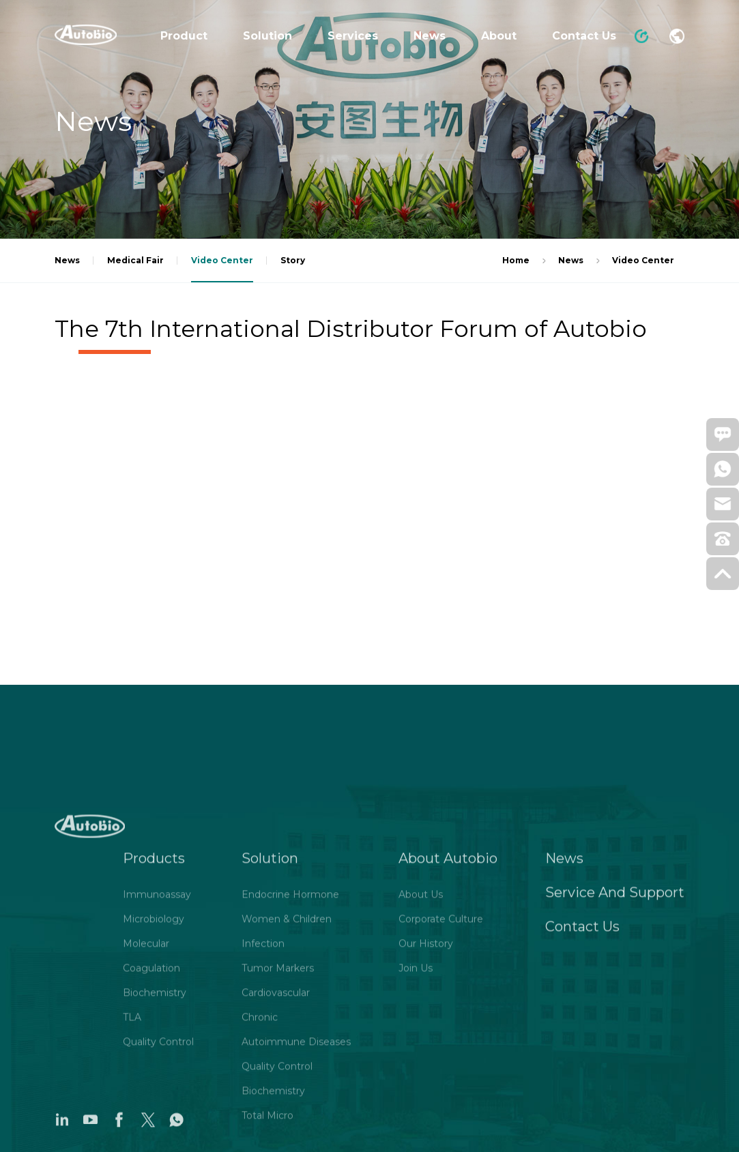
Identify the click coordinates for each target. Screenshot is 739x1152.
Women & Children (287, 1054)
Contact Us (584, 35)
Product (183, 35)
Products (154, 993)
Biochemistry (154, 1127)
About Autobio (448, 993)
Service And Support (614, 1027)
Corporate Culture (441, 1054)
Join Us (416, 1103)
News (430, 35)
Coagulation (151, 1103)
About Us (421, 1029)
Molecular (146, 1078)
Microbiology (153, 1054)
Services (353, 35)
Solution (267, 35)
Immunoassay (157, 1029)
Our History (426, 1078)
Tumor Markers (278, 1103)
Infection (263, 1078)
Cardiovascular (276, 1127)
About (499, 35)
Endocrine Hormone (290, 1029)
